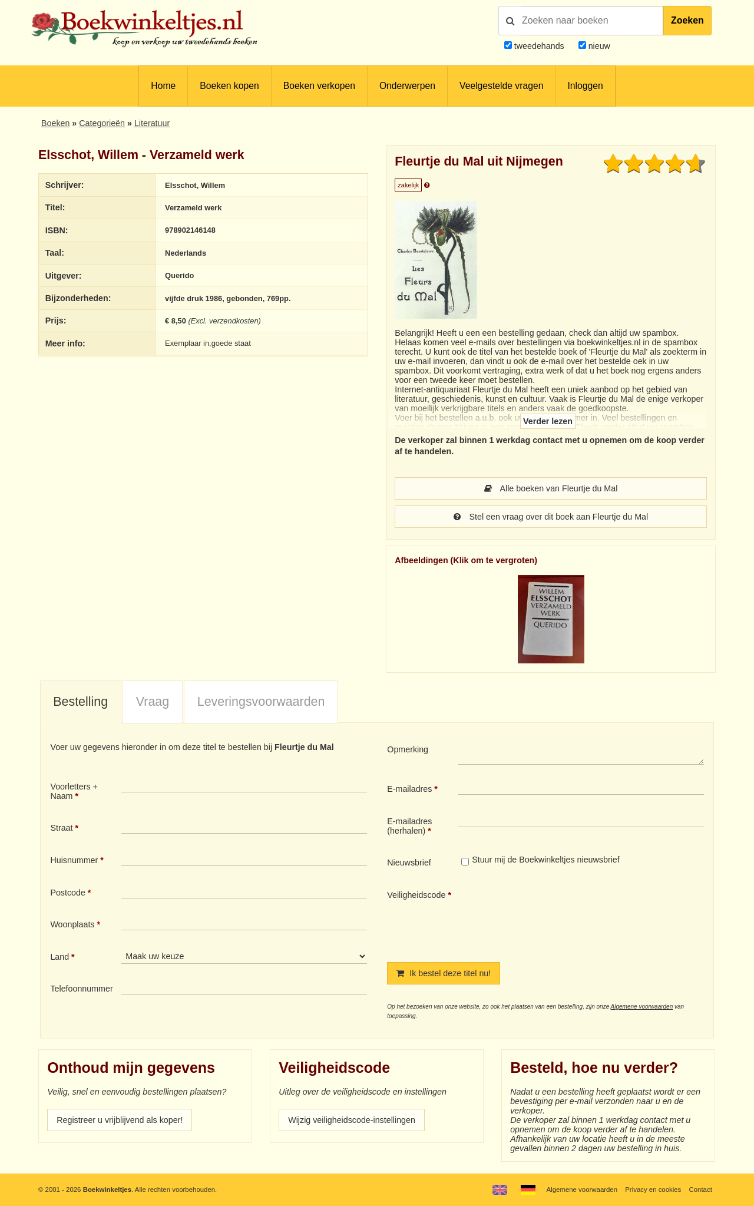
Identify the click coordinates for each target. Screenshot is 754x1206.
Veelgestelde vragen (501, 86)
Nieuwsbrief (409, 862)
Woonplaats (72, 924)
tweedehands (539, 46)
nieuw (598, 46)
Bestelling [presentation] (80, 702)
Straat (61, 827)
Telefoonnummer (81, 988)
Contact (700, 1189)
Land (59, 957)
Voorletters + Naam (74, 791)
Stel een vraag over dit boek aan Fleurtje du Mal (551, 516)
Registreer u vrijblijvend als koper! (120, 1120)
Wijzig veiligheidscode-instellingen (351, 1120)
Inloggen (585, 86)
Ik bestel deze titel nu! (443, 973)
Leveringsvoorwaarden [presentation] (261, 702)
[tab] (80, 702)
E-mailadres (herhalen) (409, 826)
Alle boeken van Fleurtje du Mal (551, 488)
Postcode (67, 892)
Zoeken (687, 20)
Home (163, 86)
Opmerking (407, 749)
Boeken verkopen (319, 86)
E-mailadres (409, 789)
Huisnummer (74, 860)
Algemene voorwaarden (642, 1006)
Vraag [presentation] (152, 702)
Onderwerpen (407, 86)
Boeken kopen (229, 86)
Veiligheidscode (416, 895)
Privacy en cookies (653, 1189)
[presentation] (556, 916)
